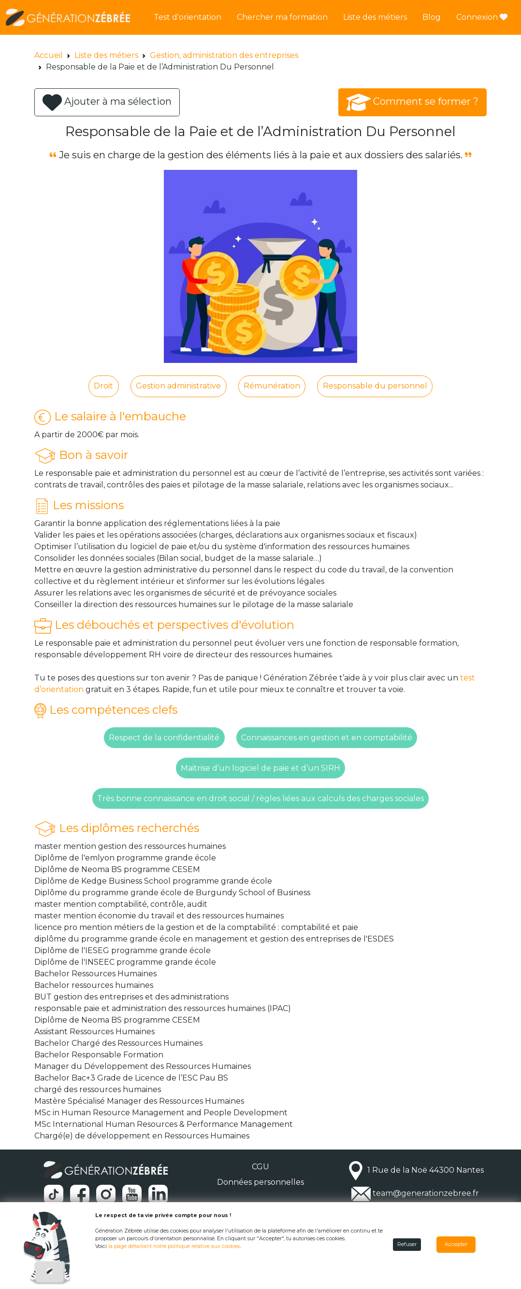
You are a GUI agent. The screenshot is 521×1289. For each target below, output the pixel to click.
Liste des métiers (375, 17)
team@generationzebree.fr (426, 1193)
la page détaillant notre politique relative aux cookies (174, 1246)
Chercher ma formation (282, 17)
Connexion (481, 17)
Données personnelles (260, 1182)
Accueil (48, 55)
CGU (260, 1166)
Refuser (407, 1244)
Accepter (456, 1244)
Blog (431, 17)
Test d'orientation (187, 17)
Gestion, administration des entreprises (224, 55)
